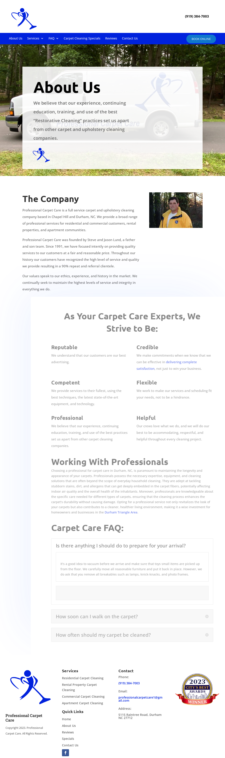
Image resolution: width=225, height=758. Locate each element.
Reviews (111, 38)
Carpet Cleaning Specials (82, 38)
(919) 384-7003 (129, 683)
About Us (15, 38)
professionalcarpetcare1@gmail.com (140, 699)
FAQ (51, 38)
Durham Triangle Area (132, 512)
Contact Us (130, 38)
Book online (201, 39)
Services (33, 38)
